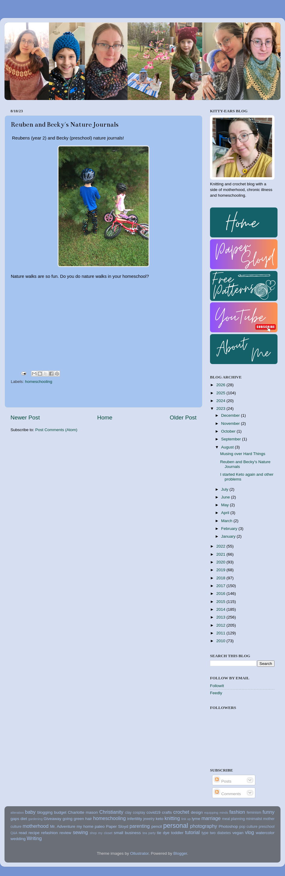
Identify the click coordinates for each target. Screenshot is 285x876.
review (65, 832)
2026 (221, 385)
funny (268, 812)
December (231, 415)
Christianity (111, 812)
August (228, 447)
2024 (221, 400)
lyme (196, 818)
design (197, 812)
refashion (49, 832)
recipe (34, 832)
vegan (238, 832)
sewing (80, 832)
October (229, 431)
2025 (221, 393)
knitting (172, 818)
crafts (167, 812)
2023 (221, 408)
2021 (221, 554)
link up (185, 819)
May (225, 505)
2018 (221, 578)
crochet (181, 812)
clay (128, 812)
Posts (223, 781)
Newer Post (25, 417)
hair (88, 818)
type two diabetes (216, 833)
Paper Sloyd (117, 826)
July (225, 489)
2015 (221, 601)
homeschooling (38, 381)
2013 (221, 617)
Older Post (183, 417)
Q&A (13, 833)
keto (160, 818)
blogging (44, 812)
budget (60, 812)
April (225, 512)
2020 (221, 562)
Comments (227, 794)
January (229, 536)
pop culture (248, 827)
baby (30, 812)
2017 (221, 586)
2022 (221, 546)
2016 (221, 593)
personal (175, 825)
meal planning (233, 819)
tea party (149, 833)
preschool (266, 827)
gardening (35, 819)
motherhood (35, 826)
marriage (211, 818)
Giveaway (52, 818)
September (231, 439)
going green (73, 818)
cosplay (139, 812)
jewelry (149, 819)
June (226, 497)
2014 (221, 609)
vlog (249, 832)
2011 (221, 633)
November (231, 423)
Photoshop (228, 826)
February (229, 528)
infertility (134, 818)
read (23, 832)
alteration (17, 812)
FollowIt (217, 685)
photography (203, 826)
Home (104, 417)
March (227, 521)
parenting (140, 826)
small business (127, 832)
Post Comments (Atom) (56, 430)
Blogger (180, 853)
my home (84, 826)
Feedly (216, 693)
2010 (221, 641)
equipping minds (216, 812)
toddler (177, 832)
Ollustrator (139, 853)
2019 (221, 570)
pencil (156, 826)
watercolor (265, 832)
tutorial (192, 832)
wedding (18, 838)
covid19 (153, 812)
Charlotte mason (83, 812)
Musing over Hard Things (243, 453)
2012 (221, 625)
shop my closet (101, 833)
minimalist (254, 819)
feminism (254, 812)
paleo (100, 826)
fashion (237, 812)
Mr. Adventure (62, 826)
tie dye (163, 832)
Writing (34, 838)
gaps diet (18, 818)
